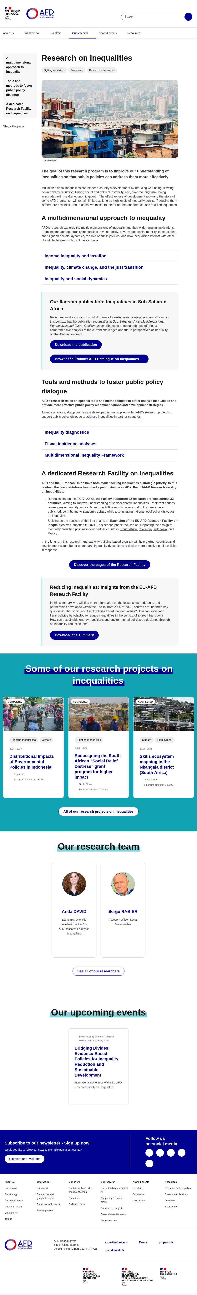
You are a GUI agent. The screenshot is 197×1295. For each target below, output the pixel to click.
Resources (133, 33)
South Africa (128, 529)
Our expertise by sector (49, 1204)
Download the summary (74, 635)
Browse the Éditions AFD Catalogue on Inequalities (97, 359)
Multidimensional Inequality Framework (84, 455)
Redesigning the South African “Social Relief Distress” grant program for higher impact (98, 766)
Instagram (149, 1163)
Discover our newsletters (24, 1158)
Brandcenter (171, 1206)
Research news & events (113, 1214)
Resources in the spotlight (178, 1188)
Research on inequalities (101, 70)
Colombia (145, 529)
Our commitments (14, 1200)
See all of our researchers (98, 971)
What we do (31, 33)
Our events (138, 1194)
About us (8, 33)
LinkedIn (181, 1153)
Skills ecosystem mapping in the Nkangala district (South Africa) (157, 764)
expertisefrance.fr (116, 1242)
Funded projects (45, 1210)
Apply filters (188, 17)
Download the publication (76, 345)
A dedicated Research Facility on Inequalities (19, 108)
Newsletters (139, 1200)
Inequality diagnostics (67, 432)
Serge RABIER (123, 911)
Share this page (29, 126)
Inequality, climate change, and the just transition (94, 267)
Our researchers (109, 1220)
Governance (77, 70)
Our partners (11, 1212)
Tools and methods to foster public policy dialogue (19, 87)
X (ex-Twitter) (160, 1153)
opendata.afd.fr (114, 1250)
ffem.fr (143, 1242)
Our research (80, 33)
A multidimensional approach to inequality (19, 64)
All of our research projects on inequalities (98, 811)
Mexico (53, 533)
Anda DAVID (74, 911)
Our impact (42, 1188)
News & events (108, 33)
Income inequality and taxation (76, 255)
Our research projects (112, 1208)
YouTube (171, 1153)
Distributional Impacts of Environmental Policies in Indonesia (31, 762)
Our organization (13, 1206)
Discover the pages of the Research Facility (109, 565)
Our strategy (11, 1194)
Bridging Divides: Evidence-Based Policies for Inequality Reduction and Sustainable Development (96, 1061)
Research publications (176, 1194)
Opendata (170, 1200)
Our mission (11, 1188)
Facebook (149, 1153)
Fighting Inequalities (54, 70)
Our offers (55, 33)
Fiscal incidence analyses (70, 443)
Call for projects (77, 1204)
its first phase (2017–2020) (76, 498)
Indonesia (160, 529)
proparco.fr (166, 1242)
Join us (8, 1219)
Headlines (138, 1188)
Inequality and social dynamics (76, 278)
